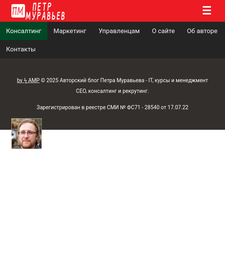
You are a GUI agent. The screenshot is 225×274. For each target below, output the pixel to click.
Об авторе (202, 31)
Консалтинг (23, 31)
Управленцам (119, 31)
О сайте (163, 31)
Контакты (21, 49)
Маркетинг (70, 31)
